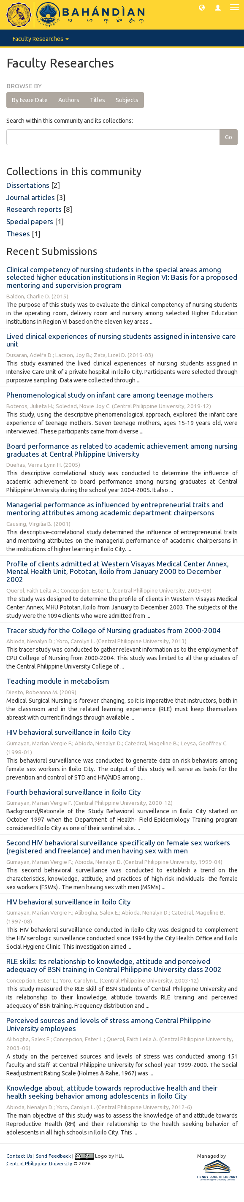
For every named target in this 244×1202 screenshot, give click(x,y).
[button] (201, 7)
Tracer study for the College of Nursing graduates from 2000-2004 (113, 630)
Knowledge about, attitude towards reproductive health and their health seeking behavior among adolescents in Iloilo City (111, 1092)
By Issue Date (30, 100)
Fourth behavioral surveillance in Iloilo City (73, 792)
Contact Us (19, 1156)
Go (228, 137)
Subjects (127, 100)
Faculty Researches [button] (41, 38)
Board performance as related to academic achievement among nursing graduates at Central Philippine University (122, 450)
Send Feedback (53, 1156)
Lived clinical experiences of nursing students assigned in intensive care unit (121, 340)
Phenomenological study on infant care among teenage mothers (109, 395)
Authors (68, 100)
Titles (97, 100)
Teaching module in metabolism (57, 681)
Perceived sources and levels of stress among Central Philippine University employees (108, 1024)
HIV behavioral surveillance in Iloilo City (68, 732)
